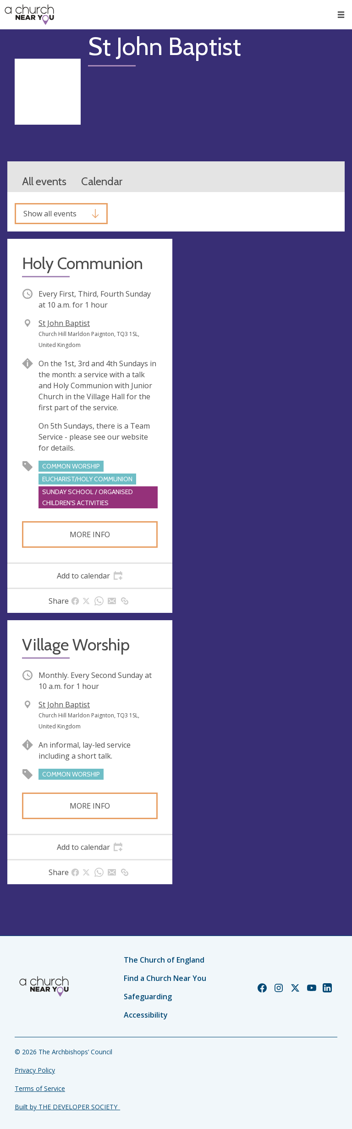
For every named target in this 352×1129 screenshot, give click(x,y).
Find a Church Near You (165, 978)
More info (90, 534)
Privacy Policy (35, 1070)
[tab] (89, 576)
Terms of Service (40, 1088)
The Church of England (164, 960)
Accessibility (146, 1015)
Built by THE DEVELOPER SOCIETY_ (67, 1106)
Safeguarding (148, 996)
